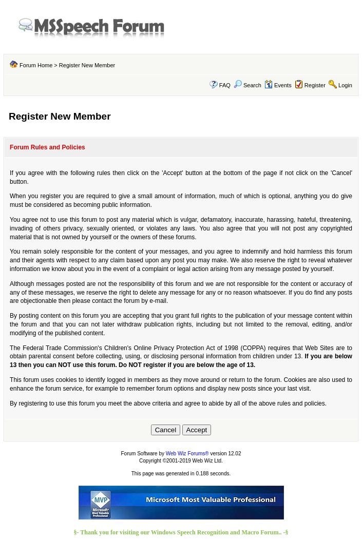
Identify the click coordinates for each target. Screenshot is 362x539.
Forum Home (36, 65)
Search (247, 85)
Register (315, 85)
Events (278, 85)
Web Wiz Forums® (187, 453)
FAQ (225, 85)
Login (345, 85)
